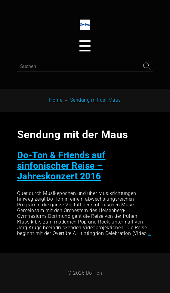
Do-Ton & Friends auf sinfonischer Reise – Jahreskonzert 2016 (61, 165)
